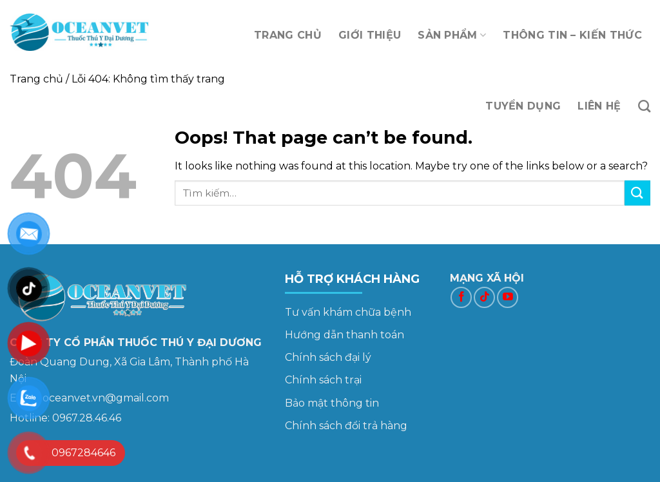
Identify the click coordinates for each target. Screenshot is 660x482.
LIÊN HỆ (599, 106)
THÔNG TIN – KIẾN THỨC (572, 35)
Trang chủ (36, 79)
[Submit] (637, 193)
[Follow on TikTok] (484, 297)
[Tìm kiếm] (644, 106)
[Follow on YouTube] (507, 297)
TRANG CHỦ (288, 35)
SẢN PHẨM (452, 35)
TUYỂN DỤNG (523, 106)
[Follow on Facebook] (461, 297)
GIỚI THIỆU (369, 35)
